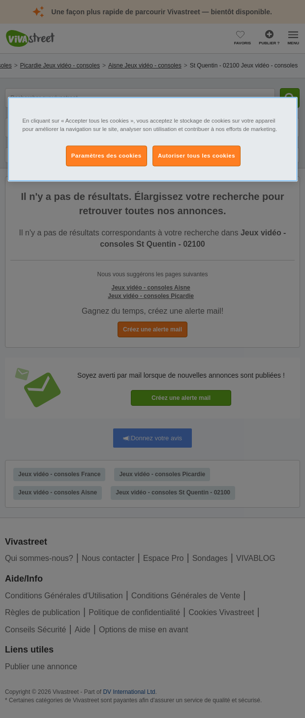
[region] (153, 139)
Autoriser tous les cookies (196, 155)
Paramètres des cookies (106, 155)
